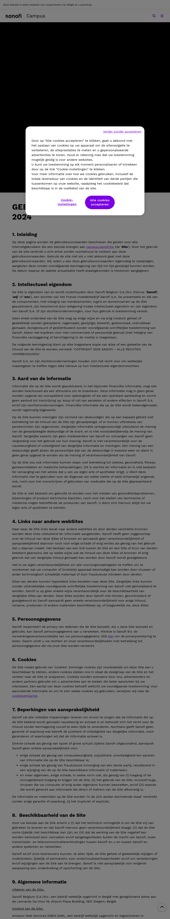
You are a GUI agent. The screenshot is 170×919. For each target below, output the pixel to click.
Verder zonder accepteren (122, 131)
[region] (85, 170)
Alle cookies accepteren (100, 202)
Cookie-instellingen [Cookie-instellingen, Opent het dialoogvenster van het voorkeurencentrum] (67, 202)
